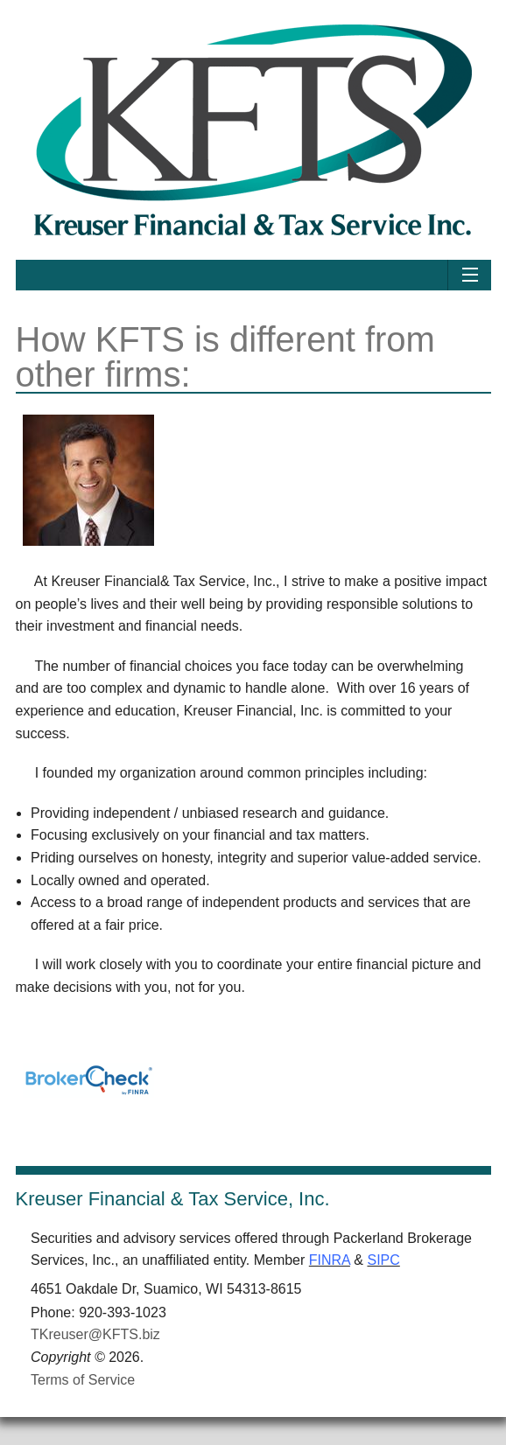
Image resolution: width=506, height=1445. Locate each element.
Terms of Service (83, 1379)
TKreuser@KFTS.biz (95, 1334)
